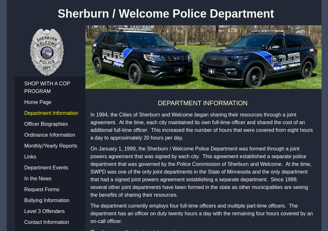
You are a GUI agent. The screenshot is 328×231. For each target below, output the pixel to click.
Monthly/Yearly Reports (50, 146)
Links (30, 156)
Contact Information (46, 222)
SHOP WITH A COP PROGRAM (47, 87)
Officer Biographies (46, 124)
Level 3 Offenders (44, 211)
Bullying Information (47, 200)
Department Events (46, 167)
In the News (37, 178)
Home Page (38, 102)
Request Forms (41, 189)
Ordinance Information (49, 135)
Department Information (51, 113)
